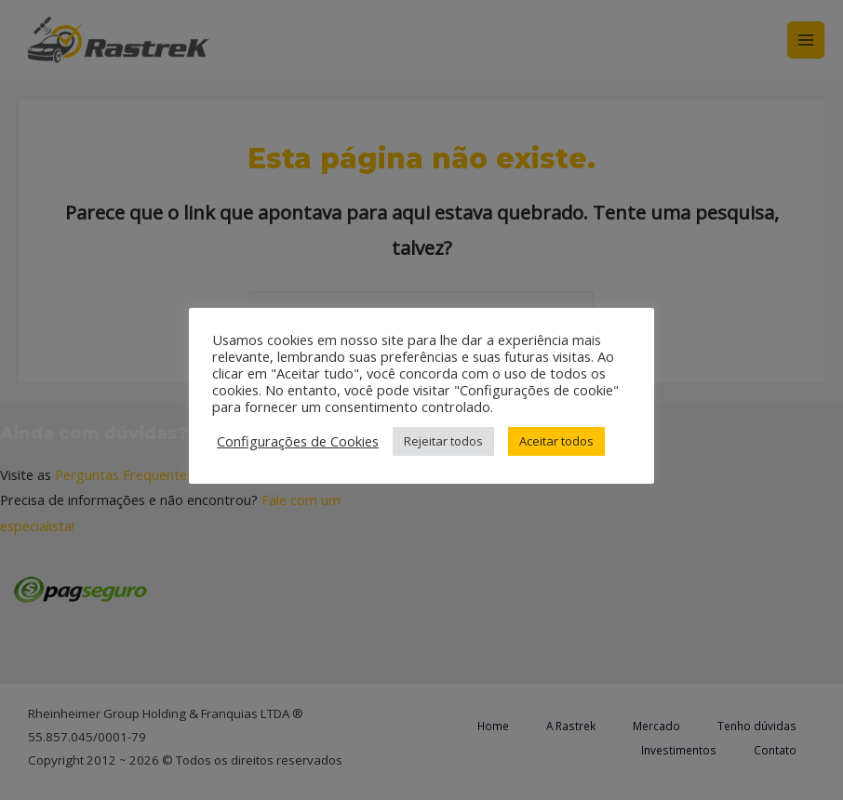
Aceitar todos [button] (556, 441)
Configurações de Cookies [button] (298, 441)
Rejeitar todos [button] (443, 441)
